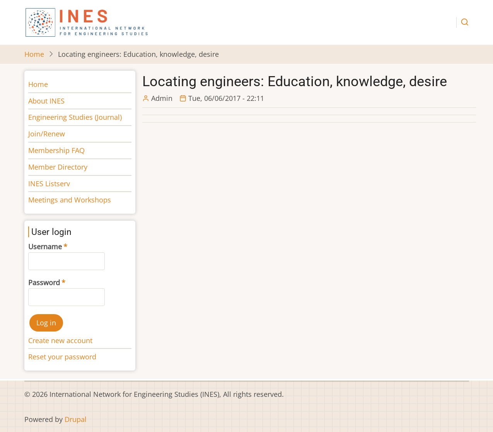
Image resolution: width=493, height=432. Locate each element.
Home (34, 54)
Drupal (76, 419)
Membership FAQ (56, 150)
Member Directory (57, 167)
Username (45, 246)
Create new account (60, 340)
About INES (46, 100)
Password (44, 282)
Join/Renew (46, 133)
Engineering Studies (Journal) (75, 117)
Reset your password (62, 356)
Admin (161, 98)
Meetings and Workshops (69, 199)
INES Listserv (49, 183)
